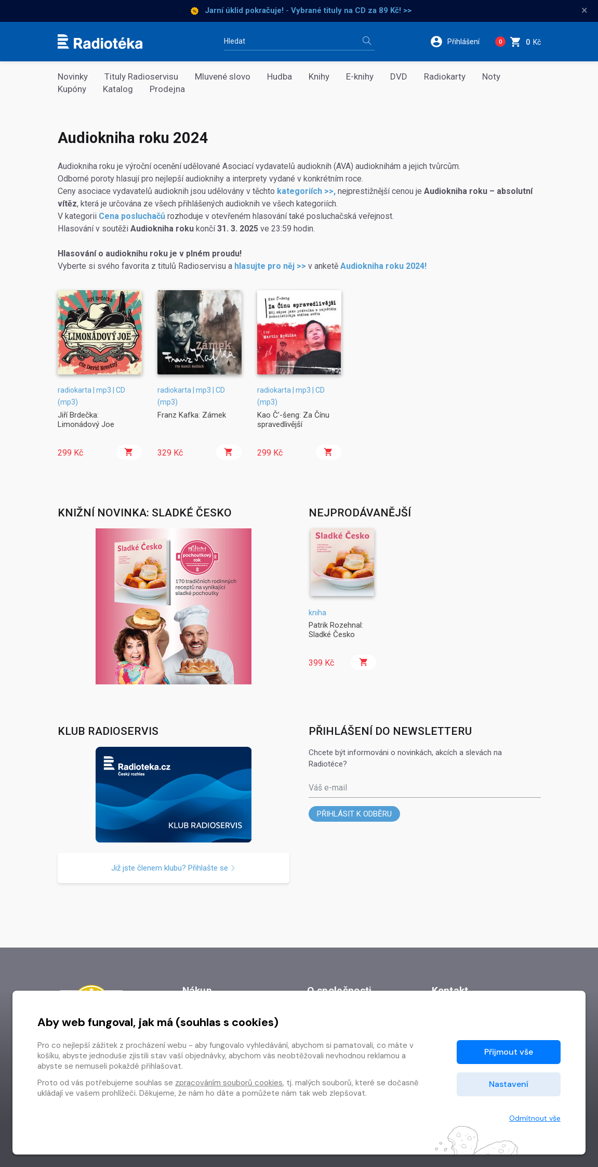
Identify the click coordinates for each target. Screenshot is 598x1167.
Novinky (73, 76)
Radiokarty (445, 76)
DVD (398, 76)
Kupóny (72, 89)
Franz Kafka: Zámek (191, 415)
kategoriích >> (305, 191)
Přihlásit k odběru (354, 814)
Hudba (279, 76)
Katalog (118, 89)
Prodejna (167, 89)
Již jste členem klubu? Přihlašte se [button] (173, 868)
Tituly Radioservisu (141, 76)
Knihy (319, 76)
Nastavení (508, 1084)
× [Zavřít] (584, 10)
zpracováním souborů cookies (229, 1083)
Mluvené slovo (222, 76)
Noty (491, 76)
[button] (458, 41)
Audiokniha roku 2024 (382, 266)
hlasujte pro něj (264, 266)
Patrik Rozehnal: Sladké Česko (336, 629)
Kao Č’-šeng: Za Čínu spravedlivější (293, 419)
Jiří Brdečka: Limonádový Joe (86, 419)
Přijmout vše (508, 1051)
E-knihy (360, 76)
